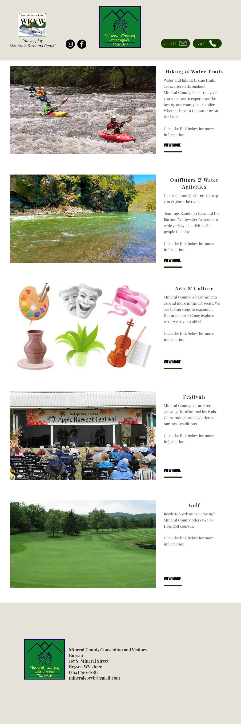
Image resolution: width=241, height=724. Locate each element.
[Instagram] (70, 44)
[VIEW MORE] (179, 145)
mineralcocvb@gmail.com (94, 678)
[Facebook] (81, 44)
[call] (207, 43)
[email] (175, 43)
